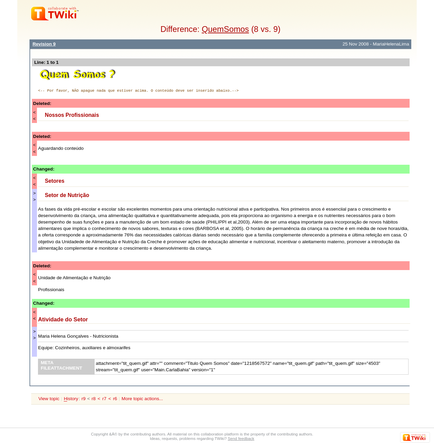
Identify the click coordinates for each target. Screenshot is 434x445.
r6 (115, 398)
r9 (83, 398)
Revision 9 (44, 44)
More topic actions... (142, 398)
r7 (104, 398)
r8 (94, 398)
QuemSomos (225, 29)
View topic (48, 398)
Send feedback (241, 438)
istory (71, 399)
